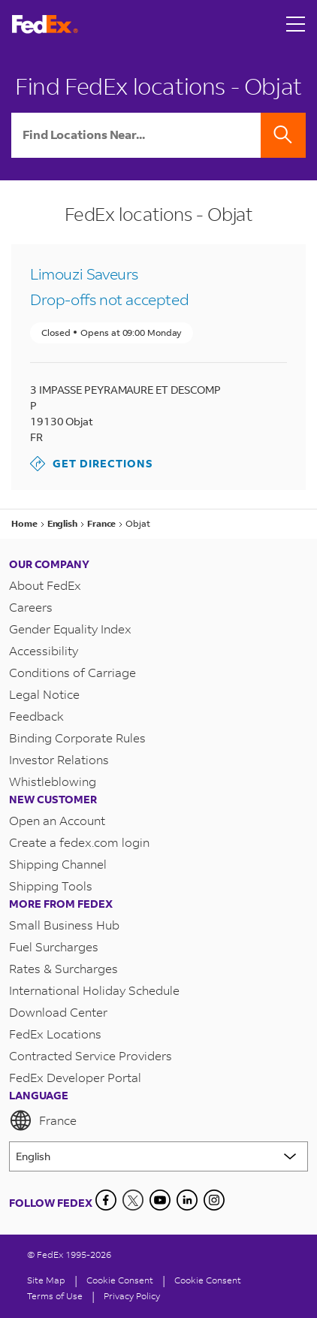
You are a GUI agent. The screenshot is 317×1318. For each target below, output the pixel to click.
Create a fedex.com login (79, 842)
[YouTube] (160, 1200)
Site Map (46, 1280)
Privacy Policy (132, 1295)
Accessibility (43, 650)
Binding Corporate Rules (77, 737)
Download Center (58, 1012)
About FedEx (45, 585)
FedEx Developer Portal (75, 1077)
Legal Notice (44, 694)
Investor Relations (59, 759)
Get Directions (91, 463)
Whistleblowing (52, 781)
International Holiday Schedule (94, 990)
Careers (31, 607)
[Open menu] (296, 24)
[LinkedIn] (187, 1200)
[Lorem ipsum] (158, 1156)
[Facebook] (105, 1200)
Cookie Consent (207, 1280)
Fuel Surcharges (53, 946)
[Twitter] (132, 1200)
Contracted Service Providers (90, 1055)
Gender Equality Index (70, 628)
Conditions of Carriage (72, 672)
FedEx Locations (55, 1033)
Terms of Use (55, 1295)
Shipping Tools (50, 885)
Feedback (36, 716)
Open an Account (57, 820)
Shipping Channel (58, 864)
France (43, 1120)
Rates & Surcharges (63, 968)
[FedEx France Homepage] (45, 24)
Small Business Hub (64, 925)
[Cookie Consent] (119, 1280)
